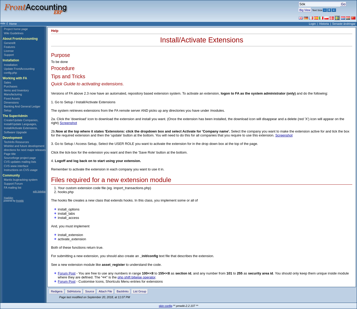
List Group (139, 291)
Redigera (57, 291)
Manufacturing (13, 94)
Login (312, 23)
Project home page (16, 29)
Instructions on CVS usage (21, 169)
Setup (7, 110)
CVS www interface (16, 166)
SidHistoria (74, 291)
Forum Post (67, 273)
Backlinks (123, 291)
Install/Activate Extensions (201, 40)
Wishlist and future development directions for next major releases (25, 147)
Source (89, 291)
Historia (324, 23)
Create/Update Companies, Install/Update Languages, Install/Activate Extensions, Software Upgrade (21, 126)
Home (13, 23)
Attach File (105, 291)
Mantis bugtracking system (21, 179)
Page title (10, 153)
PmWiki (20, 200)
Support (9, 54)
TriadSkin (8, 198)
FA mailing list (12, 187)
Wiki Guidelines (13, 33)
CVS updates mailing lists (20, 161)
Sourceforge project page (20, 157)
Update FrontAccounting (19, 68)
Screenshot (68, 123)
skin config (165, 305)
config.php (10, 72)
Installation (11, 64)
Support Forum (13, 183)
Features (9, 46)
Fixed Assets (12, 98)
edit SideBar (39, 191)
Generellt (10, 43)
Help (54, 31)
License (9, 50)
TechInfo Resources (16, 142)
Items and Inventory (16, 90)
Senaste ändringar (343, 23)
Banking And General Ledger (22, 106)
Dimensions (11, 102)
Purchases (10, 86)
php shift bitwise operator (136, 277)
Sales (7, 82)
